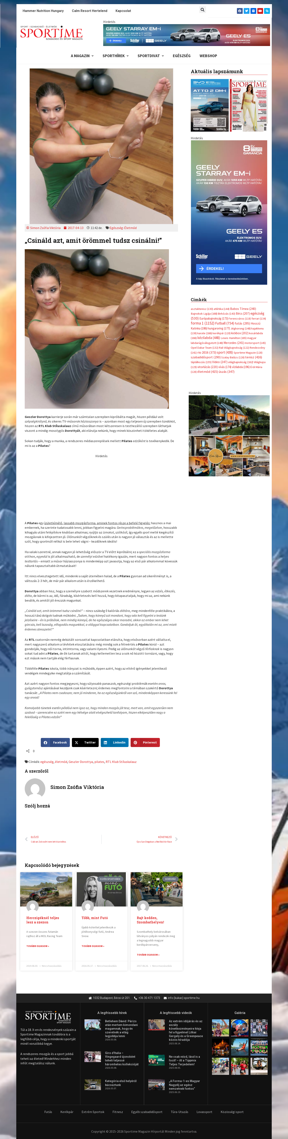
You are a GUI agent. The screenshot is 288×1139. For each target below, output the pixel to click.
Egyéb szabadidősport (147, 1112)
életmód (61, 762)
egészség (47, 762)
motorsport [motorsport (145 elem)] (255, 252)
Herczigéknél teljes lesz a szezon (42, 920)
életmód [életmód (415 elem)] (207, 281)
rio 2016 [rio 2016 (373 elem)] (206, 262)
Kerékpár (66, 1112)
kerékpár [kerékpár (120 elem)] (222, 242)
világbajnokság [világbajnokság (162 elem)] (240, 271)
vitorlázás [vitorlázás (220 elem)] (207, 276)
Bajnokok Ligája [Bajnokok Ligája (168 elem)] (204, 223)
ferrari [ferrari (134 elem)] (259, 228)
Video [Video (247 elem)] (219, 271)
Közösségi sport (232, 1112)
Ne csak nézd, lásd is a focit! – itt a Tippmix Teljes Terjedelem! (184, 1060)
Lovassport (204, 1112)
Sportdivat (151, 55)
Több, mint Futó (95, 918)
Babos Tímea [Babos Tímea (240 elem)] (243, 218)
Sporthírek (116, 55)
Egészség (182, 55)
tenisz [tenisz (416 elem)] (253, 266)
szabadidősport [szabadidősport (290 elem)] (206, 266)
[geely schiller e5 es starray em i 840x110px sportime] (186, 35)
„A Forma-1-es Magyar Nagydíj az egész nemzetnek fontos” (184, 1085)
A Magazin (82, 55)
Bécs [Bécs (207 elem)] (243, 223)
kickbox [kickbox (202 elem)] (239, 242)
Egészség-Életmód (123, 228)
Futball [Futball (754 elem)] (224, 232)
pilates (99, 762)
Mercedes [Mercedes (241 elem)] (234, 252)
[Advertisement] (101, 487)
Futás (48, 1112)
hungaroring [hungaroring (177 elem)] (219, 238)
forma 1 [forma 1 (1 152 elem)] (202, 232)
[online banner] (229, 344)
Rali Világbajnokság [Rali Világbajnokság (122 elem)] (234, 257)
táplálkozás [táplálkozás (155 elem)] (201, 271)
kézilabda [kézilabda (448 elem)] (208, 247)
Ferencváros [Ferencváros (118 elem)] (240, 228)
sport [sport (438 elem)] (225, 261)
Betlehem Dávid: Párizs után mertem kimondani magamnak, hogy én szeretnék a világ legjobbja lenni (121, 1029)
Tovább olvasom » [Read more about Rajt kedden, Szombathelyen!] (148, 954)
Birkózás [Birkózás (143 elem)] (226, 223)
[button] (202, 9)
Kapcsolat (123, 11)
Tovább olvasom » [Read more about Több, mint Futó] (93, 946)
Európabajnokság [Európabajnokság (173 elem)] (213, 228)
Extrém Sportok (93, 1112)
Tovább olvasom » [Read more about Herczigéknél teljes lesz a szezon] (37, 946)
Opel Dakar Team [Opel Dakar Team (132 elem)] (204, 257)
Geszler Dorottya (81, 762)
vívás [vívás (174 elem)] (224, 276)
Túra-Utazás (179, 1112)
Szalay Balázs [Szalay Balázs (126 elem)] (233, 266)
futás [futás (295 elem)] (242, 232)
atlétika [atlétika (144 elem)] (221, 218)
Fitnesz (117, 1112)
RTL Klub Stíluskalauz (121, 762)
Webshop (208, 55)
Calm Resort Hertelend (89, 11)
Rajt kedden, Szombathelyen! (150, 920)
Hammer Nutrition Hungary (43, 11)
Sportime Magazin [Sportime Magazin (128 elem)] (248, 262)
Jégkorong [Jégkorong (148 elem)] (241, 238)
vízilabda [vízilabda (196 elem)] (241, 276)
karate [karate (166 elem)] (204, 242)
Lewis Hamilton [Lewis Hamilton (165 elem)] (234, 247)
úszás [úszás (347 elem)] (226, 281)
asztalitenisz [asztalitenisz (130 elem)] (202, 218)
